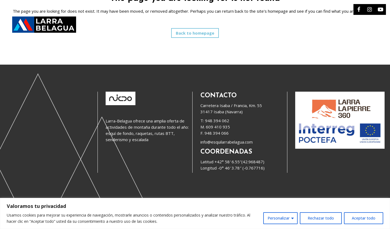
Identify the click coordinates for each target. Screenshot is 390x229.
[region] (195, 213)
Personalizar (279, 218)
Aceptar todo (363, 218)
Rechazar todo (321, 218)
